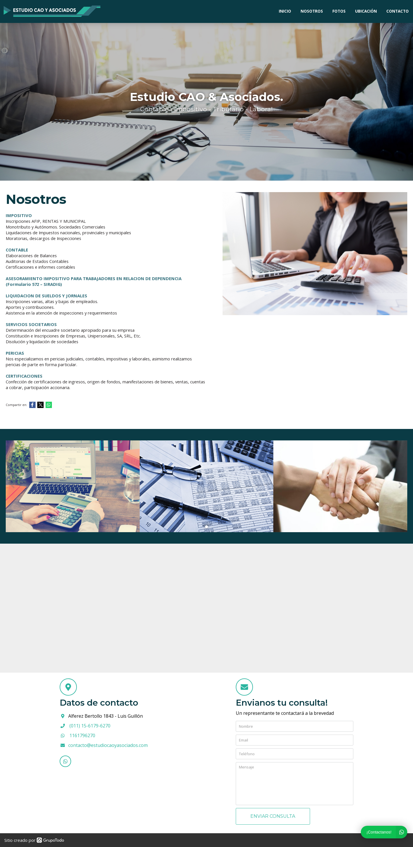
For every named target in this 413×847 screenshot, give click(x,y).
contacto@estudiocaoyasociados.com (108, 745)
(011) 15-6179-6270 (89, 726)
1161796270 (82, 735)
